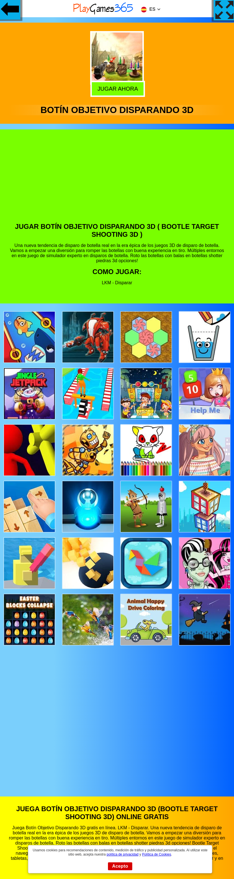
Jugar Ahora (116, 88)
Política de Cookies (156, 854)
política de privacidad (122, 854)
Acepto (120, 866)
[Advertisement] (117, 180)
